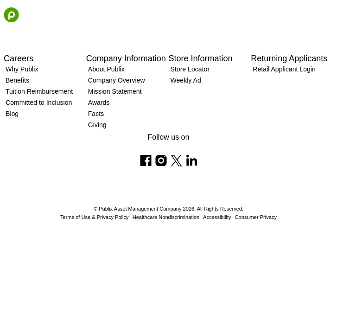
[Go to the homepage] (11, 15)
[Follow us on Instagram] (161, 160)
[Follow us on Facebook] (145, 160)
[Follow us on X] (176, 160)
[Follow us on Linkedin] (191, 160)
